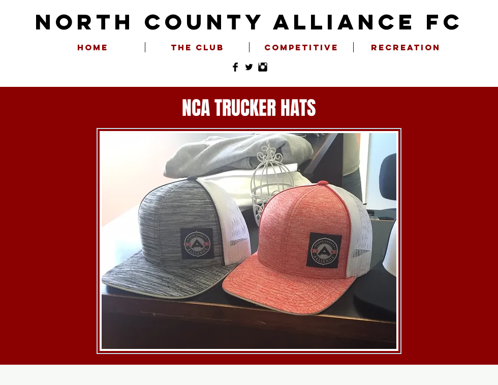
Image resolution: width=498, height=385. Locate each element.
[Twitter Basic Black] (249, 67)
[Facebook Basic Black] (235, 67)
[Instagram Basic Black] (262, 67)
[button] (197, 47)
